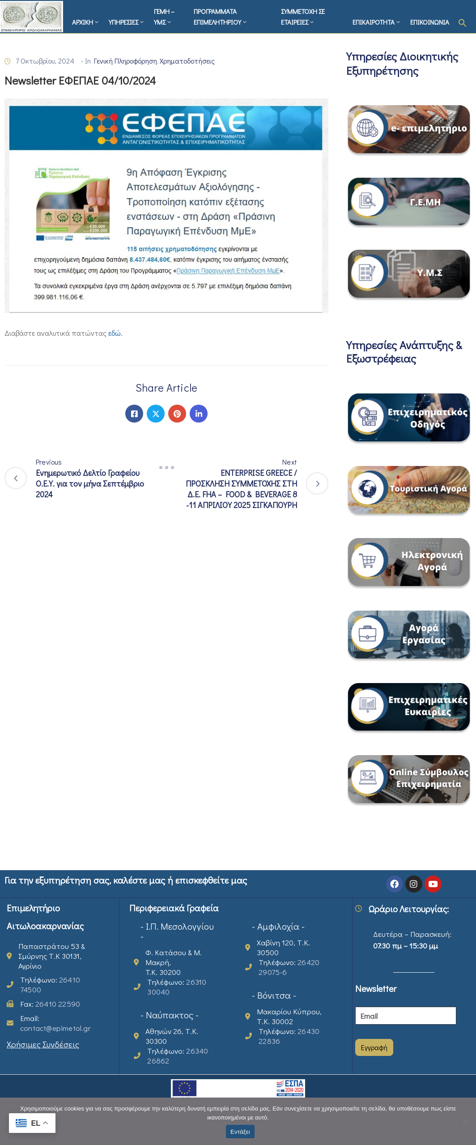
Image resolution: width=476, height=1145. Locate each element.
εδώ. (115, 333)
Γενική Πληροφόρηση (125, 60)
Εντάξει (240, 1131)
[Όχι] (464, 1121)
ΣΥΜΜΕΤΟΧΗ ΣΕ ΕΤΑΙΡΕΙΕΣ (303, 16)
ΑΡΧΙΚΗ (86, 21)
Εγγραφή (374, 1047)
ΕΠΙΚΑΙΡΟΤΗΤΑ (377, 21)
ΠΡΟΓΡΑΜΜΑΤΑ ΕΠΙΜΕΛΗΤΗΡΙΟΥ (221, 16)
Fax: (50, 1004)
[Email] (405, 1016)
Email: (55, 1023)
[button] (463, 22)
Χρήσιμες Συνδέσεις (43, 1044)
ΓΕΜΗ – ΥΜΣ (164, 16)
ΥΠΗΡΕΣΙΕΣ (127, 21)
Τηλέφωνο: (50, 984)
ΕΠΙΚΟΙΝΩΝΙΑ (429, 21)
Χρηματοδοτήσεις (187, 60)
